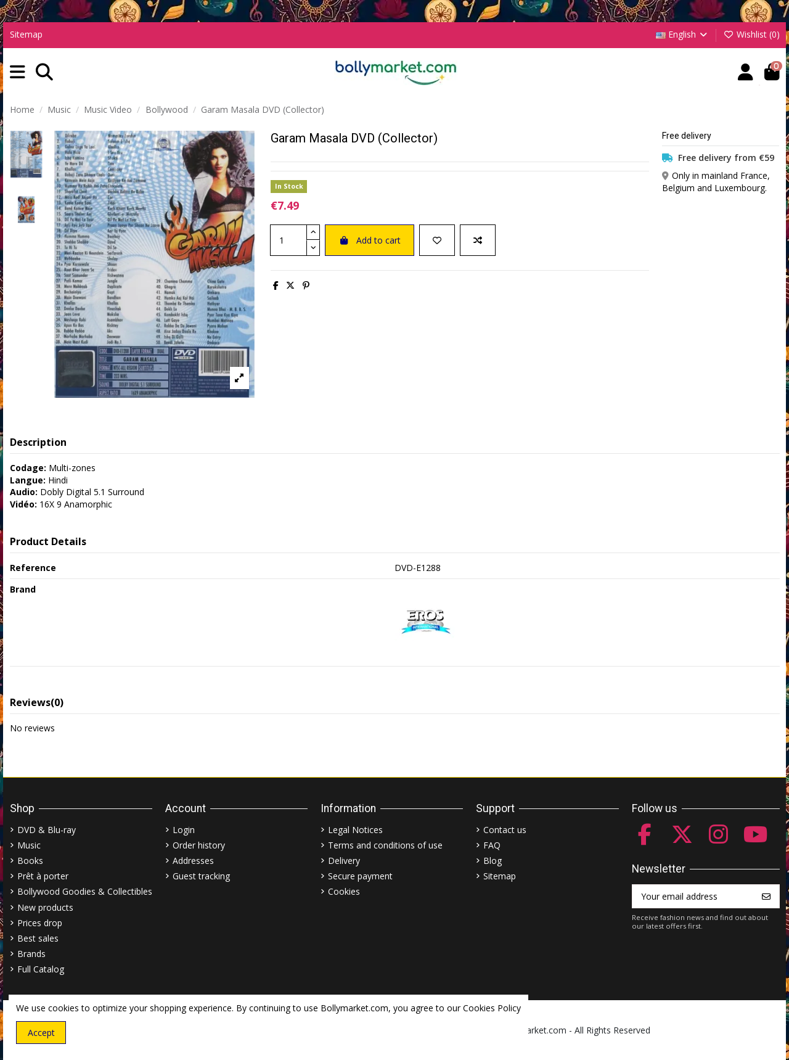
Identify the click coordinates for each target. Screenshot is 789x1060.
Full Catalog (40, 969)
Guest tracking (201, 876)
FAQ (492, 845)
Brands (31, 953)
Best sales (38, 938)
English (682, 34)
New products (45, 907)
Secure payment (360, 876)
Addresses (193, 860)
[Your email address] (693, 896)
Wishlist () (751, 34)
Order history (199, 845)
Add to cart (369, 240)
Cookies (344, 891)
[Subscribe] (766, 896)
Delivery (344, 860)
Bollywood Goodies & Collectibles (84, 891)
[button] (17, 72)
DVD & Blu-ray (46, 830)
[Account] (745, 72)
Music (29, 845)
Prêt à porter (42, 876)
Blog (492, 860)
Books (30, 860)
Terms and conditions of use (385, 845)
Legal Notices (355, 830)
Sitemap (26, 34)
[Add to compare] (478, 240)
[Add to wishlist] (437, 240)
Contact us (504, 830)
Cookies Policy (492, 1008)
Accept (41, 1032)
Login (184, 830)
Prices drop (39, 923)
